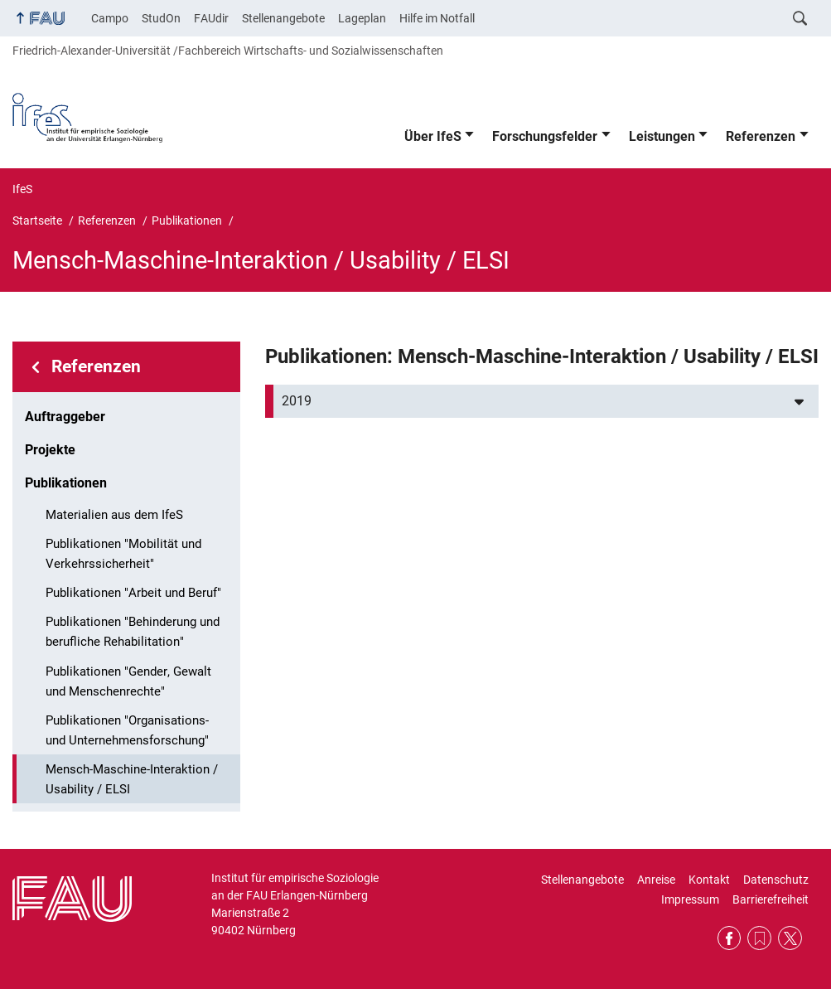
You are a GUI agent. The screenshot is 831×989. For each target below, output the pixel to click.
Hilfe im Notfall (437, 18)
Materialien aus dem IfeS (114, 514)
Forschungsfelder (544, 136)
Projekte (50, 450)
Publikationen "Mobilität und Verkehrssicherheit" (123, 553)
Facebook (729, 938)
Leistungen (662, 136)
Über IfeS (432, 136)
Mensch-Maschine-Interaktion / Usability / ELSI (132, 779)
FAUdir (211, 18)
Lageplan (362, 18)
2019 (297, 401)
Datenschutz (776, 879)
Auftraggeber (65, 416)
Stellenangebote (283, 18)
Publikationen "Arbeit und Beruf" (133, 592)
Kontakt (709, 879)
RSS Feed (759, 938)
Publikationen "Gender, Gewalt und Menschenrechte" (128, 681)
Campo (109, 18)
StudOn (161, 18)
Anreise (656, 879)
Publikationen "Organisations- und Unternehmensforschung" (127, 730)
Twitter (790, 938)
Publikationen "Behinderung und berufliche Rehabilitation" (133, 631)
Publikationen (66, 483)
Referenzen (760, 136)
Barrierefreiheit (770, 899)
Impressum (690, 899)
